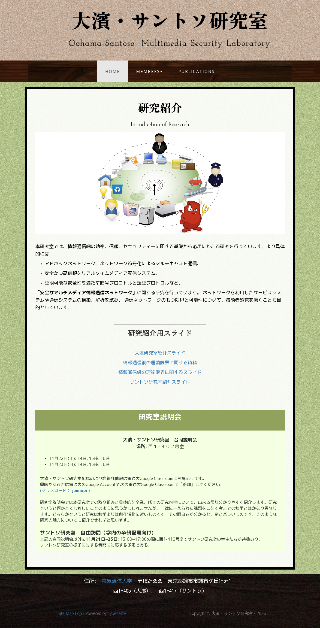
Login (79, 613)
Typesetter (117, 613)
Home (112, 71)
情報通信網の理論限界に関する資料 (160, 362)
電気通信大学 (118, 580)
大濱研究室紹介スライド (160, 352)
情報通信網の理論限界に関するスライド (160, 372)
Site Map (66, 613)
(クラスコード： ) (65, 490)
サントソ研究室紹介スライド (160, 382)
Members (149, 71)
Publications (196, 71)
